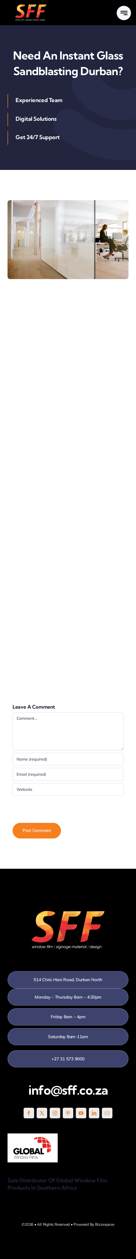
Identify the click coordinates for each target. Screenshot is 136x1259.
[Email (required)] (68, 774)
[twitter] (42, 1113)
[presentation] (51, 808)
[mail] (107, 1113)
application (36, 316)
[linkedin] (94, 1113)
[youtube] (81, 1113)
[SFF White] (30, 6)
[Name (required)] (68, 759)
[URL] (68, 789)
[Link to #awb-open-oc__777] (124, 13)
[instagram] (55, 1113)
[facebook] (29, 1113)
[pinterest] (68, 1113)
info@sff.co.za (68, 1090)
